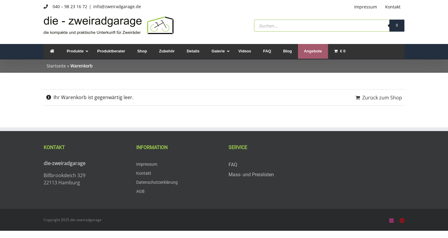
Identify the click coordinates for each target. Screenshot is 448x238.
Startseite (56, 66)
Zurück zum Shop (382, 97)
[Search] (396, 26)
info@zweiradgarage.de (117, 6)
